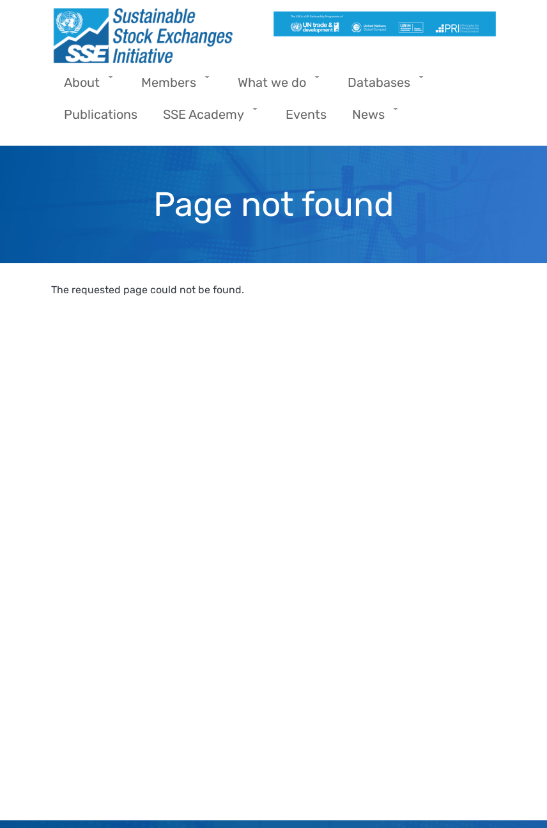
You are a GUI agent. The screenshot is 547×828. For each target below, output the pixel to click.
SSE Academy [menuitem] (206, 118)
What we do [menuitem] (275, 86)
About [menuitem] (85, 86)
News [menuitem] (371, 118)
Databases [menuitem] (382, 86)
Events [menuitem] (306, 114)
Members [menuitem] (171, 86)
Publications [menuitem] (100, 114)
